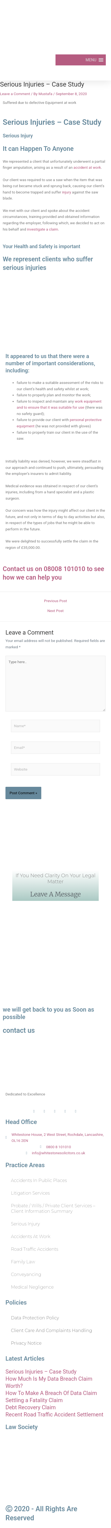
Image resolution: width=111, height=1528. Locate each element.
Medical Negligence (32, 1287)
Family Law (23, 1261)
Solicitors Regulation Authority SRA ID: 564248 (55, 1489)
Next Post (55, 611)
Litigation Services (30, 1193)
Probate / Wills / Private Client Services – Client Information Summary (53, 1208)
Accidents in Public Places (39, 1180)
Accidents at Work (30, 1236)
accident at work (87, 167)
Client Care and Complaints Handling (51, 1330)
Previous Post (55, 601)
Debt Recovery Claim (30, 1407)
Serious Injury (25, 1224)
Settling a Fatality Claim (34, 1400)
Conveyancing (26, 1274)
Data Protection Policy (35, 1318)
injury (66, 192)
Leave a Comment (15, 94)
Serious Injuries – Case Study (41, 1371)
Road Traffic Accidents (34, 1249)
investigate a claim (42, 229)
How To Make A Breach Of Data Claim (51, 1393)
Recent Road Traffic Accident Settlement (54, 1414)
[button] (91, 59)
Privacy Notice (26, 1343)
